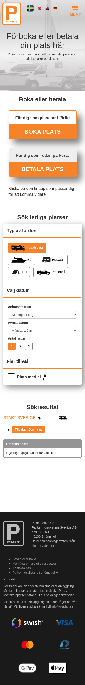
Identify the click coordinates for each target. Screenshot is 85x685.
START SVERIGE (19, 417)
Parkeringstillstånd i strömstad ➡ (35, 572)
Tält (19, 272)
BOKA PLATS (42, 131)
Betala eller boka (24, 559)
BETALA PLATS (43, 169)
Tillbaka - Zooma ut (28, 429)
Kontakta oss (21, 568)
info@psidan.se (62, 606)
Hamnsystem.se (43, 545)
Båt (21, 259)
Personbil (50, 272)
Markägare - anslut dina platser (34, 563)
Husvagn (53, 259)
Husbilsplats (27, 247)
